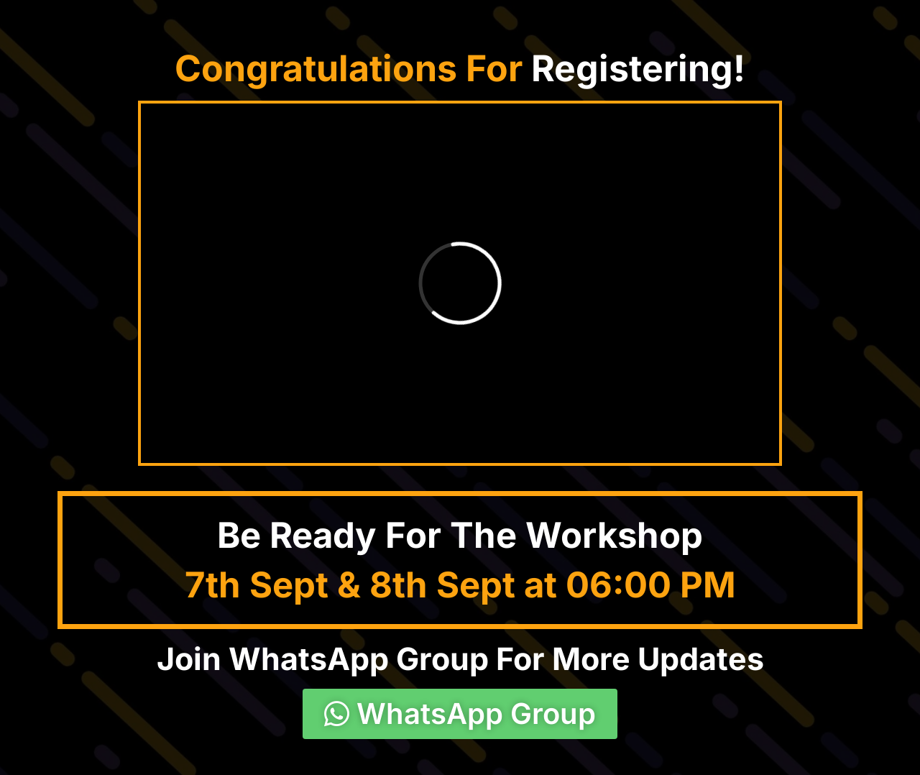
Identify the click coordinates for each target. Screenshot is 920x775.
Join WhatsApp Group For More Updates (460, 658)
